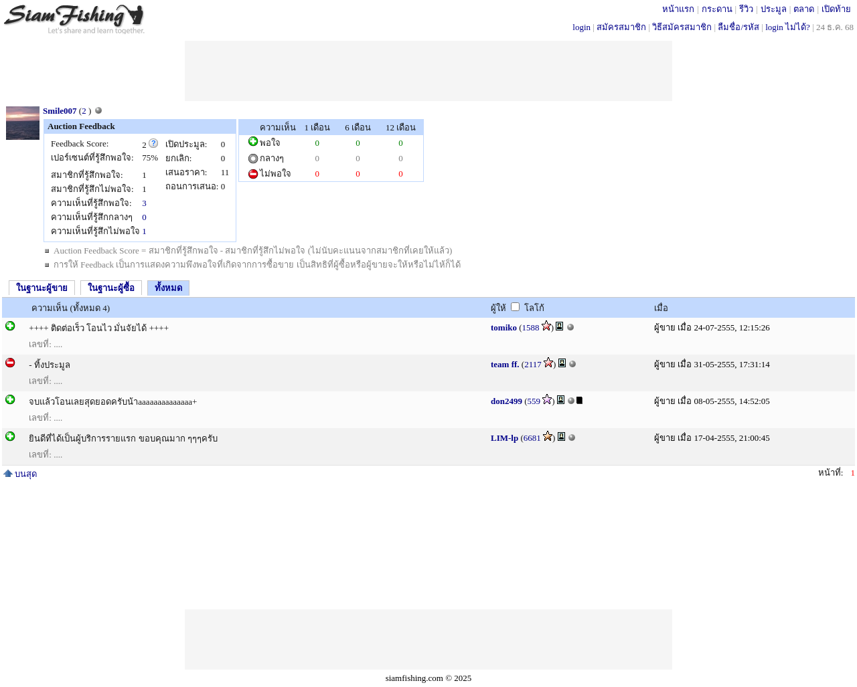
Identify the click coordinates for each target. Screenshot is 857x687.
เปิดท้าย (836, 9)
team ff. (505, 364)
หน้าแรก (678, 9)
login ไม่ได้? (787, 27)
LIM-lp (504, 438)
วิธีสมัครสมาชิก (682, 27)
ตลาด (803, 9)
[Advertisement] (428, 71)
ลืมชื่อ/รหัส (738, 27)
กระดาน (717, 9)
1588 (531, 327)
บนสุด (20, 474)
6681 (532, 438)
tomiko (504, 327)
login (581, 27)
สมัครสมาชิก (621, 27)
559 (534, 401)
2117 (533, 364)
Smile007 (60, 111)
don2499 (506, 401)
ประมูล (774, 9)
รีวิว (746, 9)
